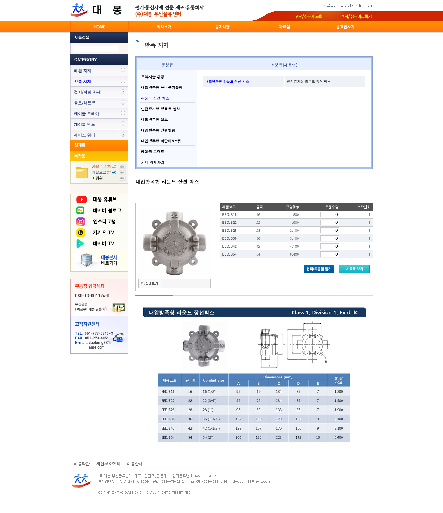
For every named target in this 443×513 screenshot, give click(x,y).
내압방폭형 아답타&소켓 (161, 140)
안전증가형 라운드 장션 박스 (309, 81)
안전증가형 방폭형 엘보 (160, 108)
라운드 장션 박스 (154, 98)
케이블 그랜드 (152, 151)
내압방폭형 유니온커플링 (161, 87)
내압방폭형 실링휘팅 (157, 130)
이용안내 (135, 464)
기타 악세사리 (152, 162)
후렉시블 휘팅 (152, 76)
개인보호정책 (108, 464)
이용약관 (82, 464)
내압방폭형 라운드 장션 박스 (227, 81)
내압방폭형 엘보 (154, 119)
